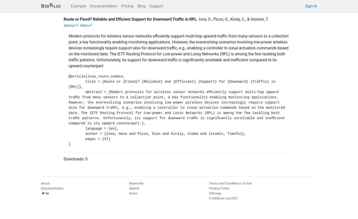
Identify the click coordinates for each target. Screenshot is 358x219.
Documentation (103, 6)
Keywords (136, 183)
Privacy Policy (219, 188)
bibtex (86, 25)
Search (134, 188)
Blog (141, 6)
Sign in (311, 6)
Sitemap (215, 193)
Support (156, 6)
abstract (71, 25)
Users (133, 193)
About (45, 183)
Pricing (127, 6)
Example (78, 6)
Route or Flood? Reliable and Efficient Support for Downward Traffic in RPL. (131, 19)
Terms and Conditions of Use (230, 183)
